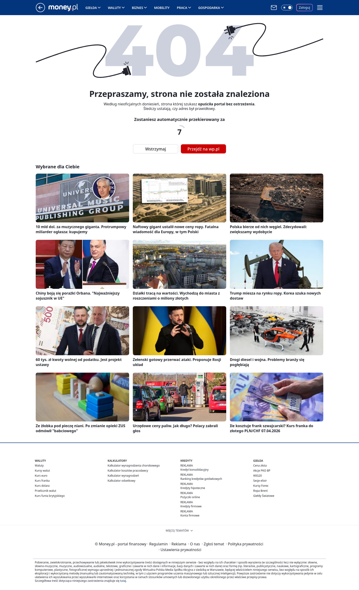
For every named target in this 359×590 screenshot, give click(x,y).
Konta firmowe (189, 515)
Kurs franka (42, 481)
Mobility (162, 7)
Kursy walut (42, 471)
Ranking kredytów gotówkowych (201, 479)
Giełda (91, 7)
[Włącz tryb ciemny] (287, 7)
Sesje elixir (260, 481)
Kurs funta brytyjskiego (50, 496)
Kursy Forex (260, 486)
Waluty (114, 7)
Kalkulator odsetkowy (121, 481)
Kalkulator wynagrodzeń (123, 476)
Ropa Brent (260, 491)
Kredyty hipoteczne (192, 488)
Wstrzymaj (155, 149)
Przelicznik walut (45, 491)
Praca (182, 7)
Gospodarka (209, 7)
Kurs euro (41, 476)
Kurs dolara (42, 486)
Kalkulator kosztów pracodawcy (128, 471)
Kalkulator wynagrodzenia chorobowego (134, 465)
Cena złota (260, 465)
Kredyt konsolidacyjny (194, 470)
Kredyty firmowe (191, 506)
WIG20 (257, 476)
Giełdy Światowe (263, 496)
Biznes (137, 7)
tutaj (123, 581)
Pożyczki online (190, 497)
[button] (320, 7)
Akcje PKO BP (261, 471)
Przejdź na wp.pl (204, 149)
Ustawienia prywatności (180, 549)
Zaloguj (304, 7)
